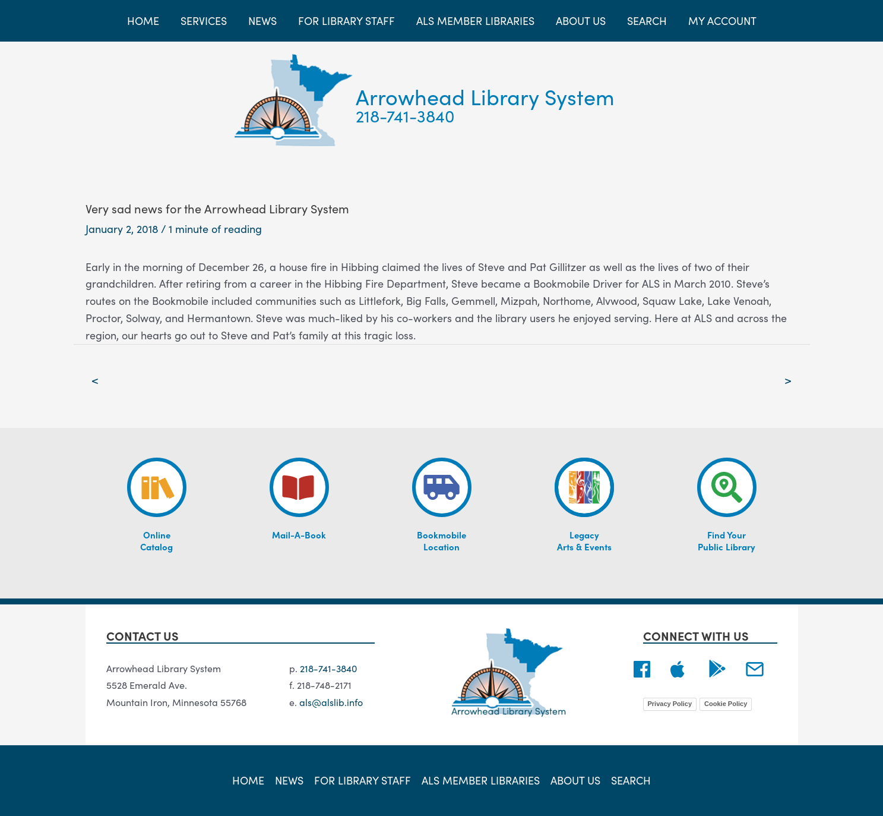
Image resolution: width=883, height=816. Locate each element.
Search (631, 780)
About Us (575, 780)
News (289, 780)
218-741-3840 (405, 115)
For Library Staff (362, 780)
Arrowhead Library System (485, 96)
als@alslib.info (331, 701)
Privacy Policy (670, 703)
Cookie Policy (725, 703)
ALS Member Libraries (481, 780)
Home (248, 780)
